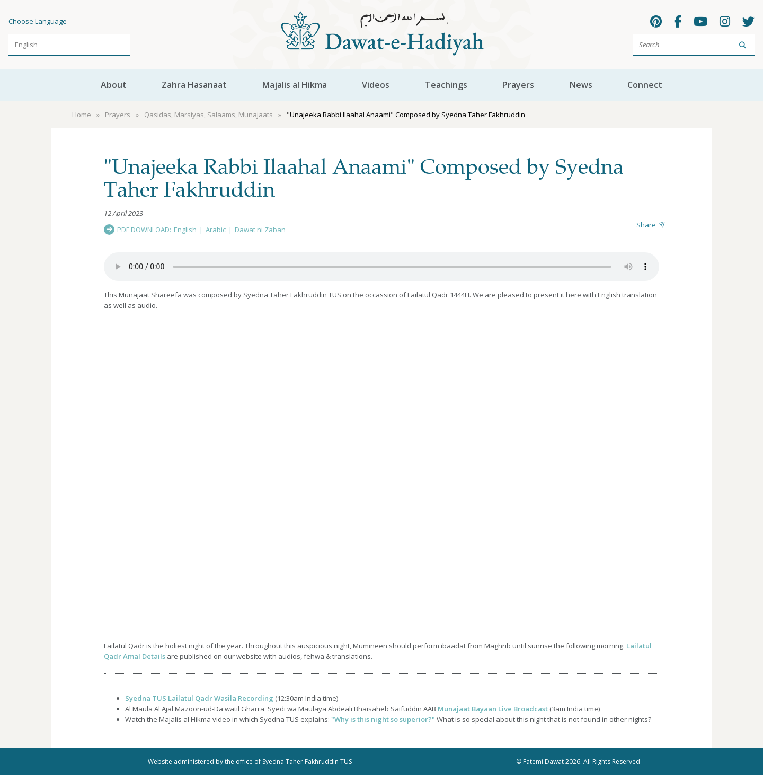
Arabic (216, 229)
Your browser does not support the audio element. (381, 266)
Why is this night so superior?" (384, 719)
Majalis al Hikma (294, 85)
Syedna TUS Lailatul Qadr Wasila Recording (199, 698)
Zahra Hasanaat (194, 85)
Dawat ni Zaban (260, 229)
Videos (375, 85)
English (185, 229)
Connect (644, 85)
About (114, 85)
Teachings (446, 85)
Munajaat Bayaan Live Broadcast (493, 709)
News (581, 85)
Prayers (518, 85)
